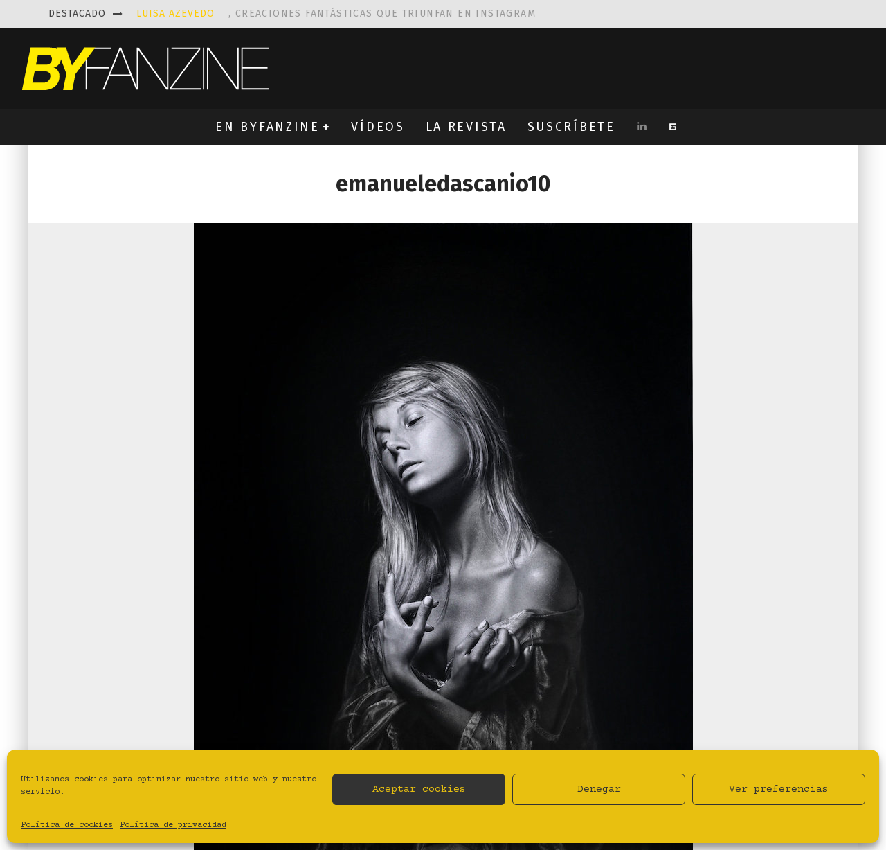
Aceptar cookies (419, 789)
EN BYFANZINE (267, 126)
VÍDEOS (377, 126)
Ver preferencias (779, 789)
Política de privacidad (173, 825)
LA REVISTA (466, 126)
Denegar (599, 789)
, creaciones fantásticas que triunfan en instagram (336, 13)
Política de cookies (67, 825)
